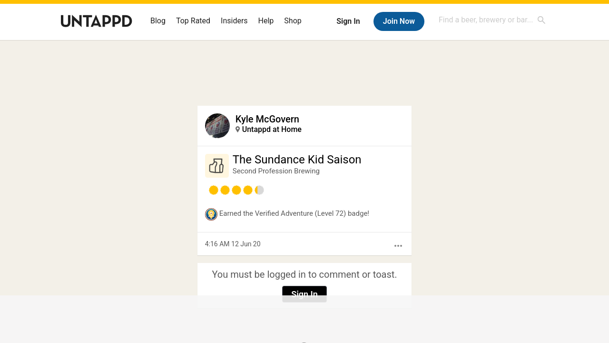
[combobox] (492, 19)
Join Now (399, 21)
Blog (158, 20)
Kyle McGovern (267, 119)
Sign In (348, 21)
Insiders (234, 20)
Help (266, 20)
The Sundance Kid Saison (297, 159)
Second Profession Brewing (276, 171)
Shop (292, 20)
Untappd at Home (272, 129)
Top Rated (193, 20)
